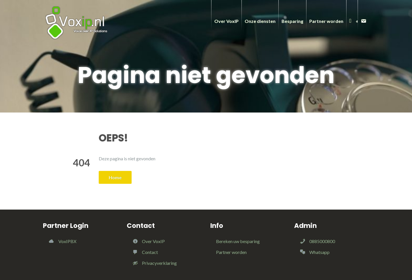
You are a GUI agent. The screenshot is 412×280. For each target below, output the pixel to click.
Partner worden (231, 252)
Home (115, 177)
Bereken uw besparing (238, 241)
